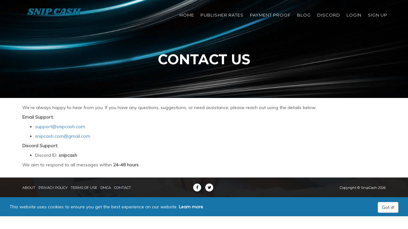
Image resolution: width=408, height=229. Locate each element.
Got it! (388, 207)
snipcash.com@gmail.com (62, 136)
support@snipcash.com (60, 126)
